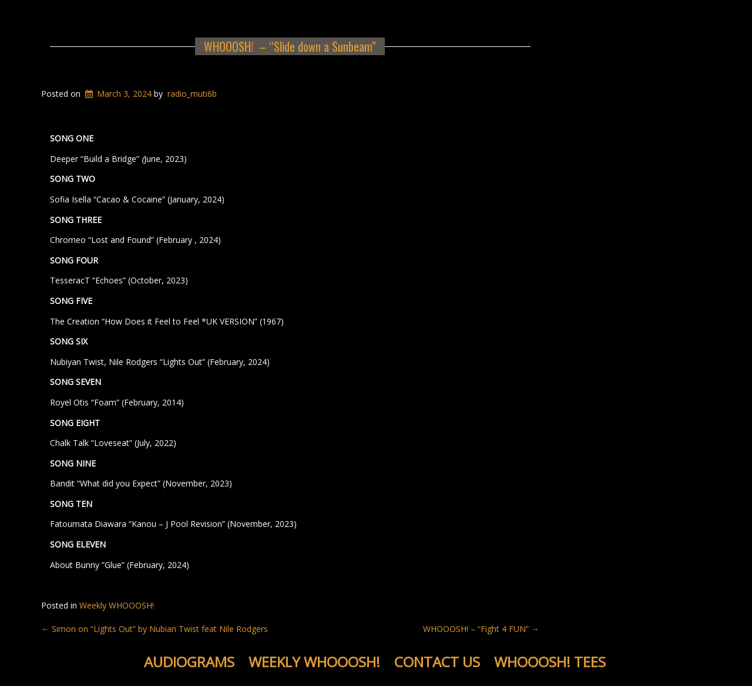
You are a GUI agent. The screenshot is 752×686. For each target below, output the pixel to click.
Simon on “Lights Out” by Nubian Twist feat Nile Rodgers (154, 628)
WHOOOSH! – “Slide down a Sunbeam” (290, 46)
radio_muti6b (192, 93)
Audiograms (189, 661)
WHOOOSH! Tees (550, 661)
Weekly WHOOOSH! (116, 605)
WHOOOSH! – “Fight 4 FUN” (481, 628)
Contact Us (437, 661)
